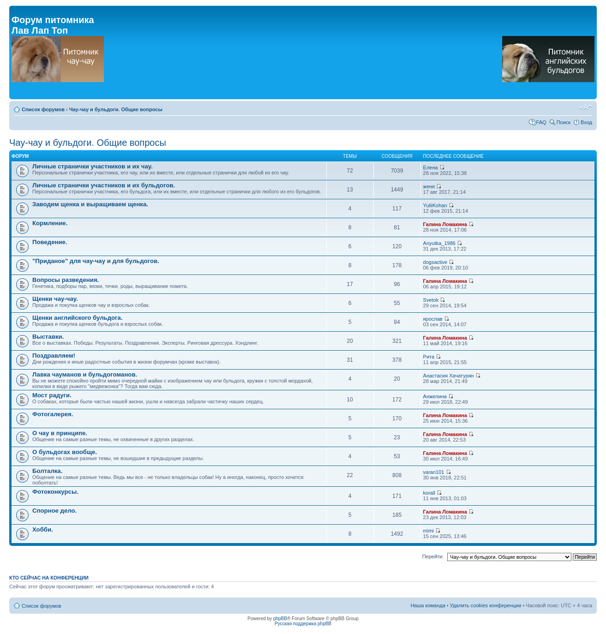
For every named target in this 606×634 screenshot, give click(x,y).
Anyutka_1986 (439, 243)
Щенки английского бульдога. (77, 317)
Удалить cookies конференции (486, 605)
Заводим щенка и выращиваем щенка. (90, 204)
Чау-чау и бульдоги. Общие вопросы (115, 109)
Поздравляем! (53, 355)
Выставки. (48, 336)
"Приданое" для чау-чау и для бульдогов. (95, 260)
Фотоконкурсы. (55, 491)
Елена (430, 167)
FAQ (541, 122)
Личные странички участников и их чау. (92, 166)
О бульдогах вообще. (64, 452)
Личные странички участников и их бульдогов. (103, 185)
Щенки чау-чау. (55, 298)
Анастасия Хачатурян (448, 375)
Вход (586, 122)
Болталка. (47, 470)
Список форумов (43, 109)
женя (429, 186)
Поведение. (49, 242)
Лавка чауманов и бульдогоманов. (84, 374)
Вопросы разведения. (65, 279)
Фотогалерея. (52, 414)
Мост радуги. (52, 395)
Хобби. (42, 529)
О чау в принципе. (59, 433)
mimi (428, 530)
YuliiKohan (435, 205)
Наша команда (427, 605)
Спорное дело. (54, 510)
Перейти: (433, 556)
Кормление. (49, 223)
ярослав (433, 319)
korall (429, 493)
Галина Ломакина (445, 224)
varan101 (433, 472)
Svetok (431, 300)
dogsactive (435, 262)
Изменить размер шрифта (585, 107)
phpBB (280, 618)
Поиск (563, 122)
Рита (429, 356)
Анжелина (435, 396)
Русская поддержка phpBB (303, 623)
